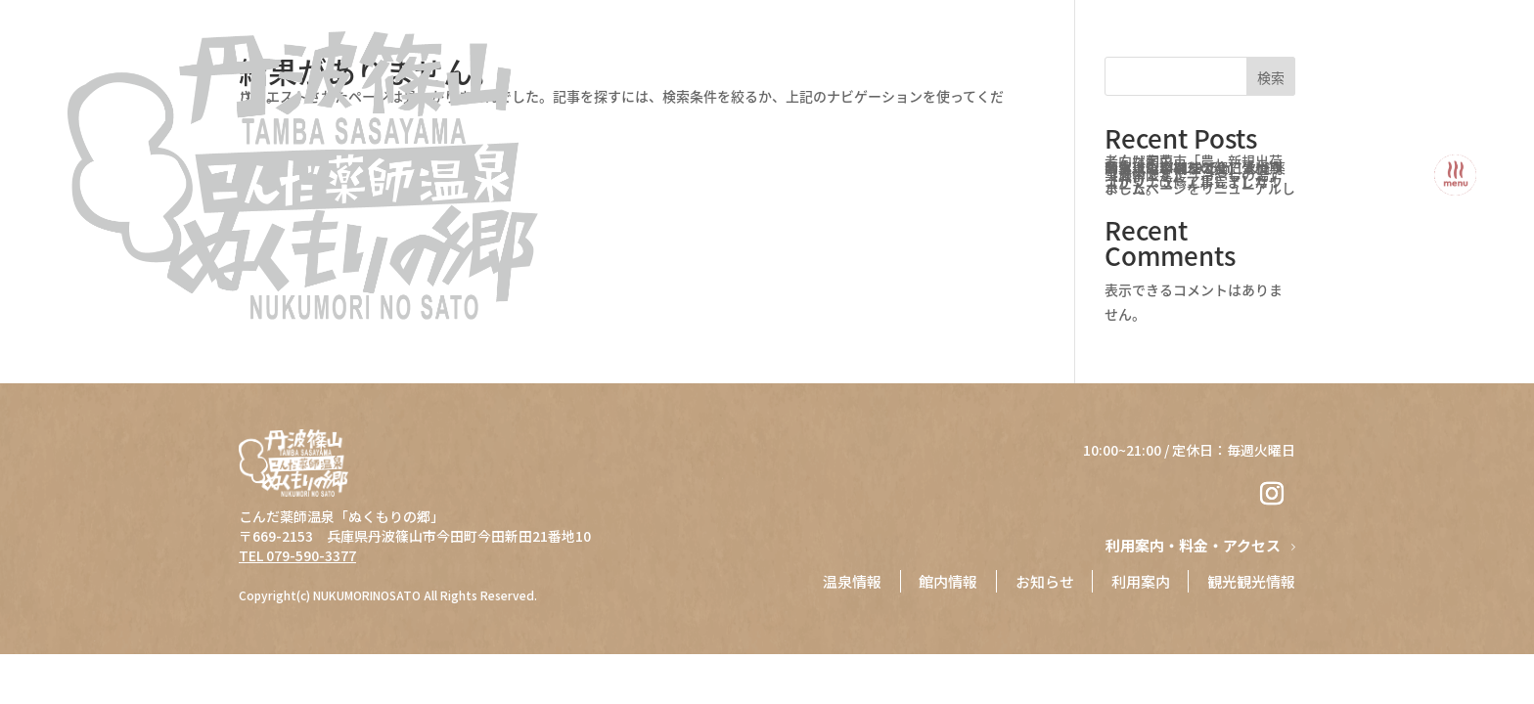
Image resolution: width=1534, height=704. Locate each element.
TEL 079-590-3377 (297, 555)
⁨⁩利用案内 (1139, 581)
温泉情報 (849, 581)
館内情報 (946, 581)
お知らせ (1043, 581)
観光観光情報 (1251, 581)
